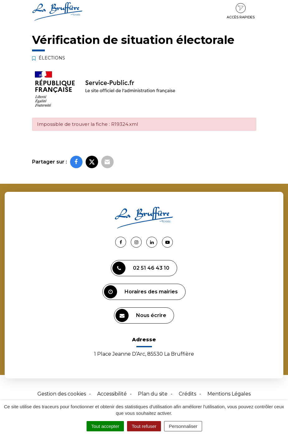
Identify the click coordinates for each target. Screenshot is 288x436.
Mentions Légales (229, 394)
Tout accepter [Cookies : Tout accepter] (105, 426)
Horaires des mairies (141, 291)
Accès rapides (241, 11)
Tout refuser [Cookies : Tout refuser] (144, 426)
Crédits (187, 394)
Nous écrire (141, 315)
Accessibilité (112, 394)
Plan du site (153, 394)
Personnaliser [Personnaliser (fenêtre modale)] (183, 426)
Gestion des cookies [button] (61, 394)
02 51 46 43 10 (140, 268)
